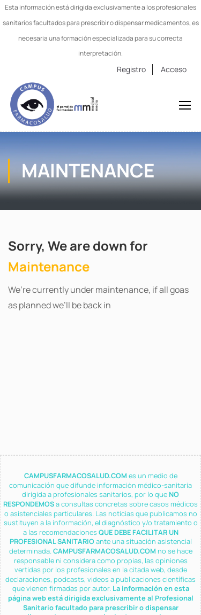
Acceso (174, 69)
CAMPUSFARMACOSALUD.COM (76, 475)
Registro (131, 69)
